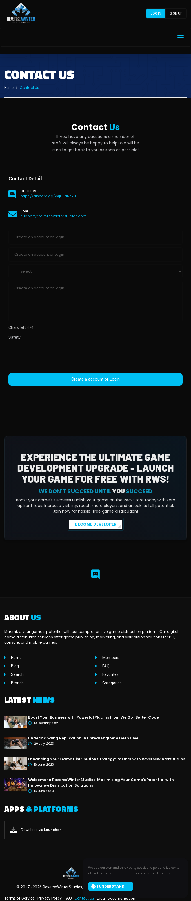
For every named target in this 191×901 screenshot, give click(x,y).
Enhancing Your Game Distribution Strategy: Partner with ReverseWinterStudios (106, 759)
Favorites (110, 674)
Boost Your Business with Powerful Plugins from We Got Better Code (93, 717)
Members (110, 657)
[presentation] (51, 357)
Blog (14, 666)
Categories (111, 683)
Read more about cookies (151, 873)
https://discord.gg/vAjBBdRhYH (48, 196)
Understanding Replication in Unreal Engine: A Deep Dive (83, 738)
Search (17, 674)
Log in (156, 13)
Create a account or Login (95, 379)
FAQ (105, 666)
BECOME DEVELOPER (95, 524)
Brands (17, 683)
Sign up (176, 13)
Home (9, 88)
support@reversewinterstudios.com (53, 216)
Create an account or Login (95, 301)
